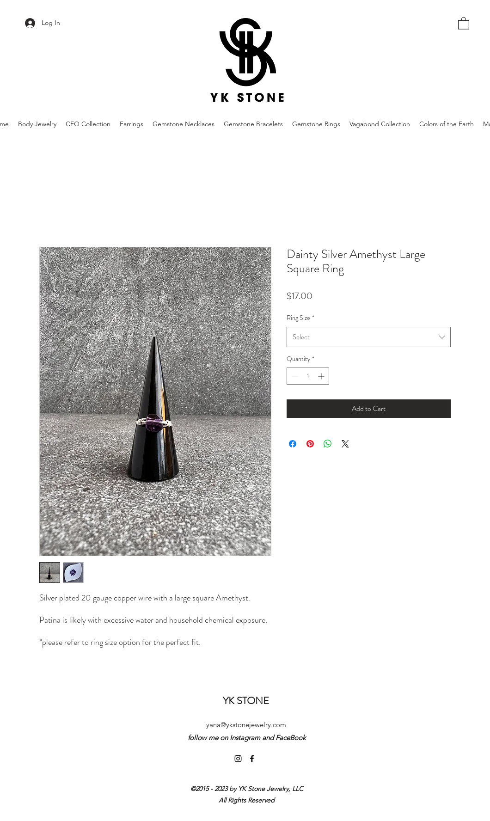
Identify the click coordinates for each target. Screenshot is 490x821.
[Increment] (322, 376)
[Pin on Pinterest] (310, 443)
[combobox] (369, 337)
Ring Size (300, 317)
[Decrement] (294, 376)
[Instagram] (238, 758)
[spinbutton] (308, 376)
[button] (463, 23)
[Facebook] (252, 758)
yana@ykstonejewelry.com (246, 724)
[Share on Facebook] (292, 443)
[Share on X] (345, 443)
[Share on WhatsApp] (327, 443)
